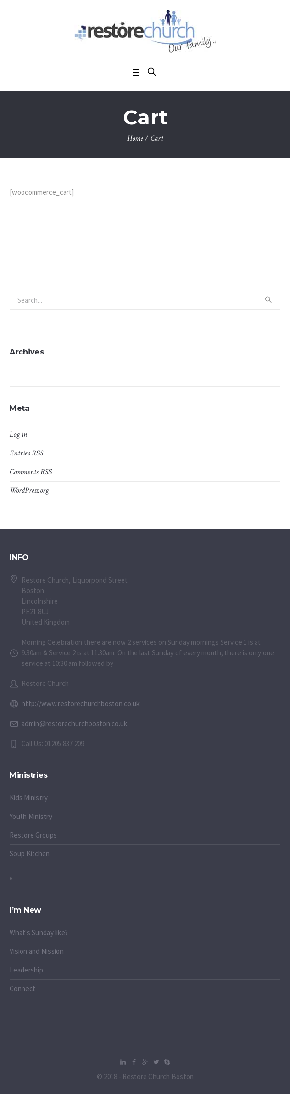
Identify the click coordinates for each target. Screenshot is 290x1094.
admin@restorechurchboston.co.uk (74, 723)
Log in (18, 435)
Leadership (26, 969)
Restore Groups (33, 835)
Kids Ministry (29, 797)
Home (135, 138)
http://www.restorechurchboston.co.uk (81, 703)
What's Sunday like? (39, 932)
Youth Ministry (31, 816)
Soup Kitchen (30, 853)
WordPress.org (29, 491)
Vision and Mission (37, 951)
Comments (31, 472)
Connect (22, 988)
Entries (26, 453)
